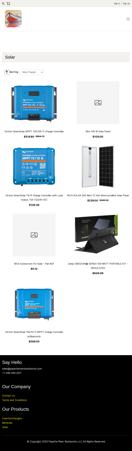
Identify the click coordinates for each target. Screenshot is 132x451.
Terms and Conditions (14, 400)
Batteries (7, 422)
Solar (5, 427)
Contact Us (8, 395)
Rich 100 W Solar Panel (98, 131)
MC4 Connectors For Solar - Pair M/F (34, 263)
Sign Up (126, 3)
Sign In (117, 3)
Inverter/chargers (12, 418)
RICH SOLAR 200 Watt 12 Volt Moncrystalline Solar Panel (98, 195)
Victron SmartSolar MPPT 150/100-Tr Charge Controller (34, 131)
